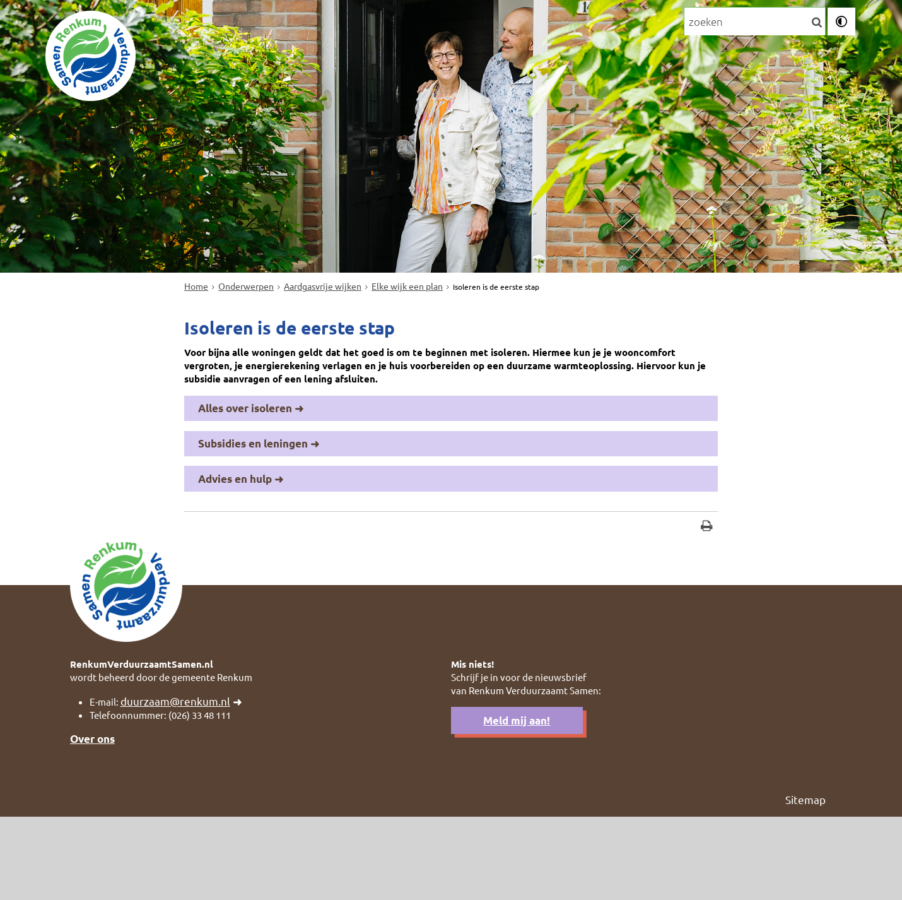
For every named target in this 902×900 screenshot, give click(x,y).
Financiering (432, 23)
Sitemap (805, 881)
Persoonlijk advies (325, 23)
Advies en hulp (235, 541)
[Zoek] (816, 24)
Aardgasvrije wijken (322, 334)
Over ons (92, 820)
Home (196, 334)
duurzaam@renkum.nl (182, 779)
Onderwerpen (215, 23)
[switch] (841, 24)
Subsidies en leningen (253, 505)
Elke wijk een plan (407, 334)
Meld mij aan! (516, 800)
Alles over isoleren (245, 468)
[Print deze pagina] (707, 592)
